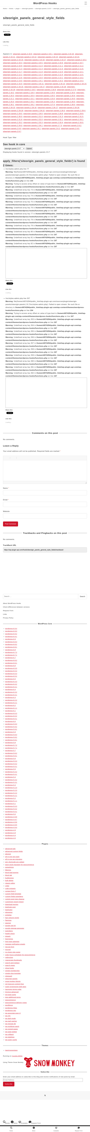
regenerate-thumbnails (13, 960)
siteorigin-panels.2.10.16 (34, 60)
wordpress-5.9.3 (11, 724)
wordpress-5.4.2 (11, 772)
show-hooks (9, 968)
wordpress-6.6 (10, 665)
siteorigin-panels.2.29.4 (75, 111)
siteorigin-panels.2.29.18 (69, 108)
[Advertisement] (45, 576)
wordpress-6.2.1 (11, 703)
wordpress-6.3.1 (11, 695)
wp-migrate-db (10, 1024)
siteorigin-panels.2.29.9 (73, 114)
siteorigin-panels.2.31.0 (33, 116)
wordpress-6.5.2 (11, 676)
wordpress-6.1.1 (11, 708)
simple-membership (12, 971)
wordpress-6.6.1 (11, 663)
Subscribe (8, 1084)
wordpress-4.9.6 (11, 822)
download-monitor (11, 904)
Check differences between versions (16, 607)
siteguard (8, 976)
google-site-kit (10, 925)
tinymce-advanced (12, 992)
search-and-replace (12, 963)
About (14, 1122)
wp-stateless (9, 1037)
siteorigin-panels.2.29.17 (48, 108)
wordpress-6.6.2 (11, 660)
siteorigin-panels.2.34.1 (33, 125)
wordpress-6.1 (10, 711)
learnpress (9, 939)
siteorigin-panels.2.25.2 (25, 102)
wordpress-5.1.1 (11, 801)
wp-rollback (9, 1034)
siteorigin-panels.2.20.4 (25, 96)
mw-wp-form (9, 947)
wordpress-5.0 (10, 814)
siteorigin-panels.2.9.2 (51, 128)
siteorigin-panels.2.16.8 (46, 90)
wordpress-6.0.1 (11, 719)
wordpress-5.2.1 (11, 795)
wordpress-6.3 (10, 697)
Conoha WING (17, 1056)
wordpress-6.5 (10, 679)
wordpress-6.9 (10, 639)
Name (6, 488)
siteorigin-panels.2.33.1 (73, 119)
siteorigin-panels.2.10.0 (22, 54)
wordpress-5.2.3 (11, 790)
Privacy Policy (8, 618)
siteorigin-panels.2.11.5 (53, 69)
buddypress (9, 878)
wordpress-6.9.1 (11, 636)
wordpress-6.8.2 (11, 644)
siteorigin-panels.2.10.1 (43, 54)
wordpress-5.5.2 (11, 764)
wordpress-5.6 (10, 758)
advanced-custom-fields (14, 851)
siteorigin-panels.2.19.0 (45, 93)
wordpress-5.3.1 (11, 782)
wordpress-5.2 (10, 798)
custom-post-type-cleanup (14, 899)
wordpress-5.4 (10, 777)
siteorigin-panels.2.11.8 (33, 72)
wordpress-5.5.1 (11, 766)
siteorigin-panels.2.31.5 (73, 116)
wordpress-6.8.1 (11, 647)
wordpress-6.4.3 (11, 681)
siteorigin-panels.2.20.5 (45, 96)
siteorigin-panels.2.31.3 (53, 116)
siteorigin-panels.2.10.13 (48, 57)
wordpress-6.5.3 (11, 673)
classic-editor (10, 883)
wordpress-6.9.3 (11, 631)
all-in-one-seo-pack (12, 857)
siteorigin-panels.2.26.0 (65, 102)
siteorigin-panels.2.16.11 (33, 84)
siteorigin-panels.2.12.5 (73, 75)
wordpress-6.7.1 (11, 655)
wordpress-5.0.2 (11, 809)
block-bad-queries (11, 872)
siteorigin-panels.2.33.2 (12, 122)
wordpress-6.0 (10, 721)
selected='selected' (14, 148)
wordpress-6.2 (10, 705)
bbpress (8, 870)
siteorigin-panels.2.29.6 (33, 114)
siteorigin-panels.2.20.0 (65, 93)
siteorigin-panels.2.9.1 (31, 128)
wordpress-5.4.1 (11, 774)
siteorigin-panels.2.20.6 (65, 96)
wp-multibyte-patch (12, 1026)
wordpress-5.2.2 (11, 793)
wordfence (9, 1005)
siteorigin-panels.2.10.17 (56, 60)
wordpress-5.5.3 (11, 761)
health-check (10, 933)
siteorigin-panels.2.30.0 (12, 116)
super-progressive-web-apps (15, 987)
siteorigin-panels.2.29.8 (53, 114)
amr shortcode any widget (14, 862)
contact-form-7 (10, 891)
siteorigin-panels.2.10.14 (69, 57)
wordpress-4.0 (10, 838)
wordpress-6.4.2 (11, 684)
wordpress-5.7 (10, 750)
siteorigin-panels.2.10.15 (13, 60)
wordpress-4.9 (10, 830)
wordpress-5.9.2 (11, 727)
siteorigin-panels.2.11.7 (12, 72)
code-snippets (10, 888)
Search (82, 596)
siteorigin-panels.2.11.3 (12, 69)
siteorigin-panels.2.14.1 (33, 81)
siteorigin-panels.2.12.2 (12, 75)
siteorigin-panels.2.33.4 (53, 122)
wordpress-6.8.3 (11, 642)
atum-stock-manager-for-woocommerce (19, 865)
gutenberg (9, 931)
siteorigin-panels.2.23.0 (45, 99)
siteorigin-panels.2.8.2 (72, 125)
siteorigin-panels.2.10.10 (64, 54)
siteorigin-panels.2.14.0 (12, 81)
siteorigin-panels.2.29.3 (55, 111)
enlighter (8, 915)
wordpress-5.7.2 (11, 745)
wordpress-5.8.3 (11, 735)
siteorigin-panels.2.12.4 (53, 75)
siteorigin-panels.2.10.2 (76, 60)
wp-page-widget (11, 1032)
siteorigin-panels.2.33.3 (33, 122)
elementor (9, 912)
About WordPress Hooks (12, 603)
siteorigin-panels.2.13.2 (73, 78)
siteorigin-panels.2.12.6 (12, 78)
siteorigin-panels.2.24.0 (65, 99)
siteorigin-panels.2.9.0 (12, 128)
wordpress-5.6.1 (11, 756)
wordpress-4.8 (10, 833)
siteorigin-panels (11, 979)
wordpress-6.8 (10, 650)
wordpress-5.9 (10, 732)
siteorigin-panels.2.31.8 (12, 119)
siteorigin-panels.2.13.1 (53, 78)
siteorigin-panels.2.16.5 (25, 90)
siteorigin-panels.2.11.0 (33, 66)
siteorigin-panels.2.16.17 (34, 87)
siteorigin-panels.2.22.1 (25, 99)
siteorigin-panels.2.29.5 (12, 114)
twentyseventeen (11, 1050)
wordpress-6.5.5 (11, 668)
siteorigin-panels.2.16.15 (13, 87)
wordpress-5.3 (10, 785)
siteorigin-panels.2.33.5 (73, 122)
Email (6, 500)
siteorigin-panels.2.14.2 (53, 81)
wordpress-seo (10, 1010)
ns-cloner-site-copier (12, 952)
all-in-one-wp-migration (13, 859)
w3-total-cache (10, 994)
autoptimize (9, 867)
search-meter (10, 965)
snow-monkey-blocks (13, 981)
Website (6, 511)
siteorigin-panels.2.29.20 (13, 111)
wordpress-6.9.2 (11, 634)
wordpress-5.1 (10, 803)
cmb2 (7, 886)
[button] (5, 458)
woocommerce (10, 1000)
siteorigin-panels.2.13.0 (33, 78)
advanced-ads (10, 849)
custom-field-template (13, 894)
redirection (9, 957)
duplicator (9, 910)
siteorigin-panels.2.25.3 (45, 102)
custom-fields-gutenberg (14, 896)
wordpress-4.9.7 (11, 819)
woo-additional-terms (13, 997)
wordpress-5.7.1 (11, 748)
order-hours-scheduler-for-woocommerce (20, 955)
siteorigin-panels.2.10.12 (26, 57)
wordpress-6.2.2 (11, 700)
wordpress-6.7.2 (11, 652)
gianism (8, 923)
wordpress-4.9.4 (11, 827)
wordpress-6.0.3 (11, 713)
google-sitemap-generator (14, 928)
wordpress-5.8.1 (11, 740)
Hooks (6, 1122)
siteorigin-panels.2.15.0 (12, 84)
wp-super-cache (11, 1040)
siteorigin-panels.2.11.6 (73, 69)
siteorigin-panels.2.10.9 (12, 66)
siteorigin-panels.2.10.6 (53, 63)
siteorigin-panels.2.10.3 (12, 63)
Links (5, 614)
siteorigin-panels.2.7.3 (53, 125)
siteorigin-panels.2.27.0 (45, 105)
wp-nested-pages (11, 1029)
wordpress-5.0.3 (11, 806)
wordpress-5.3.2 (11, 780)
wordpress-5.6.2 (11, 753)
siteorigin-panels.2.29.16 (26, 108)
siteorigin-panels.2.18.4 (25, 93)
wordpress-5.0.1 (11, 811)
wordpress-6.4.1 (11, 687)
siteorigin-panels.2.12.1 (73, 72)
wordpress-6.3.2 (11, 692)
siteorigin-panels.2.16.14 (76, 84)
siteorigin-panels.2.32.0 (33, 119)
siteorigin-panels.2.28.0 (65, 105)
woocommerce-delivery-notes (16, 1002)
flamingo (8, 920)
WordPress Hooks (45, 3)
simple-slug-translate (13, 973)
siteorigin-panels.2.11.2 (73, 66)
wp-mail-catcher (11, 1021)
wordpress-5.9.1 (11, 729)
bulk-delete (9, 880)
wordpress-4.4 (10, 835)
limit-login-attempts (12, 941)
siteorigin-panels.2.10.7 (73, 63)
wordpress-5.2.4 (11, 787)
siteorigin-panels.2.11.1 (53, 66)
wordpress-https (11, 1008)
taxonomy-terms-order (13, 989)
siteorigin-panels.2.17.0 (66, 90)
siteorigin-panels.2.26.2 (25, 105)
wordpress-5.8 (10, 742)
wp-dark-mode (10, 1018)
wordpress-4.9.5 (11, 825)
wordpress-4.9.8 (11, 817)
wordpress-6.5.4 (11, 671)
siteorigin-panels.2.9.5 (70, 128)
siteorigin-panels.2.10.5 (33, 63)
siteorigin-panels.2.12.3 (33, 75)
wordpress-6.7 (10, 658)
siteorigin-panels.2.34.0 (12, 125)
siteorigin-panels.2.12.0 (53, 72)
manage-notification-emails (15, 944)
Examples (23, 1122)
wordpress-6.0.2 (11, 716)
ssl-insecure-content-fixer (14, 984)
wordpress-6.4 (10, 689)
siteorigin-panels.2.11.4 (33, 69)
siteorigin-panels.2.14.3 (73, 81)
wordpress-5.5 (10, 769)
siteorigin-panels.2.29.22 (34, 111)
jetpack (8, 936)
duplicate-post (10, 907)
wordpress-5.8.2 (11, 737)
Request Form (8, 610)
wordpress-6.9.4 (11, 628)
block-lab (8, 875)
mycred (8, 949)
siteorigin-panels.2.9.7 (12, 131)
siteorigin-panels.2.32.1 (53, 119)
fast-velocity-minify (12, 918)
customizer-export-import (14, 902)
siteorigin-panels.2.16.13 (55, 84)
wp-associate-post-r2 (13, 1013)
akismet (8, 854)
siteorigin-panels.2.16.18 (56, 87)
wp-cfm (8, 1016)
